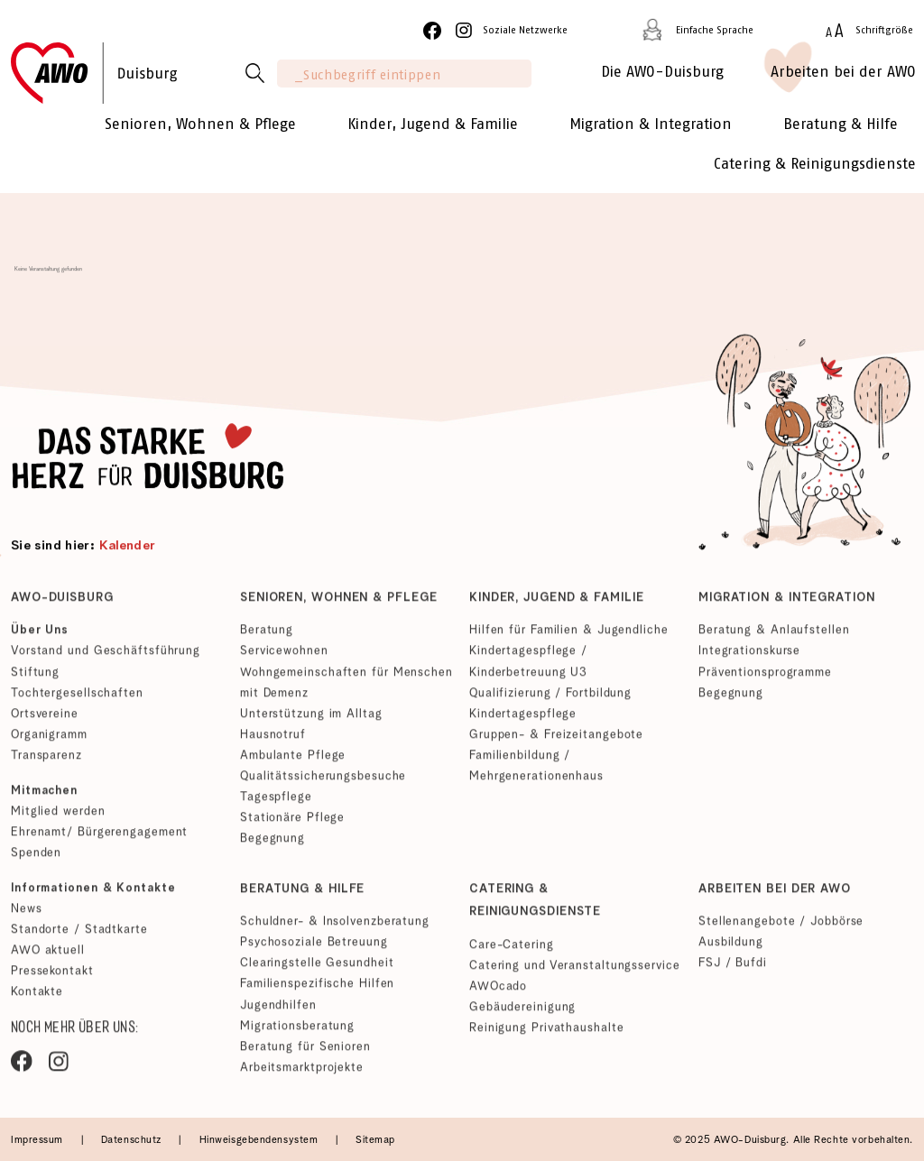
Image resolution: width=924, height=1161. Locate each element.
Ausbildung (730, 948)
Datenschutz (133, 1140)
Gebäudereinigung (522, 1012)
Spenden (36, 857)
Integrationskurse (749, 656)
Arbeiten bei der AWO (774, 894)
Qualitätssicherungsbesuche (323, 781)
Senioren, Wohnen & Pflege (338, 603)
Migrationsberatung (297, 1031)
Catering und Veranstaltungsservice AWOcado (574, 981)
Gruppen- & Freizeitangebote (556, 739)
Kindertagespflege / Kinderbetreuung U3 (528, 666)
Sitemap (375, 1140)
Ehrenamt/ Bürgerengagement (99, 837)
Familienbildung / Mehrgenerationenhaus (536, 770)
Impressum (39, 1140)
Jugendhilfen (278, 1010)
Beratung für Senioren (305, 1051)
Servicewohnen (284, 656)
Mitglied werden (58, 816)
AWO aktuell (48, 956)
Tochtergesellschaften (77, 698)
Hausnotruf (273, 739)
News (26, 914)
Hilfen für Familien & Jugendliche (569, 635)
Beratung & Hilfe (302, 894)
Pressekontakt (52, 976)
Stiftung (35, 677)
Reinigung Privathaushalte (546, 1033)
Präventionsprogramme (765, 677)
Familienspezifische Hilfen (317, 989)
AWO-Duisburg (62, 603)
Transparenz (46, 760)
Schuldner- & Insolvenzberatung (335, 927)
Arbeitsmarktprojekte (302, 1072)
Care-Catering (511, 950)
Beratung (266, 635)
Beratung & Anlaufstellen (774, 635)
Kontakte (37, 997)
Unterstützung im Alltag (311, 718)
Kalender (127, 546)
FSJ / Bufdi (732, 968)
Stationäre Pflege (292, 822)
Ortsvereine (45, 718)
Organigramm (49, 739)
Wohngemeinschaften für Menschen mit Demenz (346, 687)
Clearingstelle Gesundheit (316, 968)
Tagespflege (276, 801)
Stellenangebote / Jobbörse (781, 927)
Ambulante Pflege (293, 760)
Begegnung (272, 843)
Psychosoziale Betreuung (314, 948)
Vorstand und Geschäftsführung (105, 656)
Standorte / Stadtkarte (79, 935)
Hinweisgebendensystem (260, 1140)
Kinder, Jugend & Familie (556, 603)
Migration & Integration (786, 603)
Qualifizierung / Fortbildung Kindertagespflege (550, 708)
